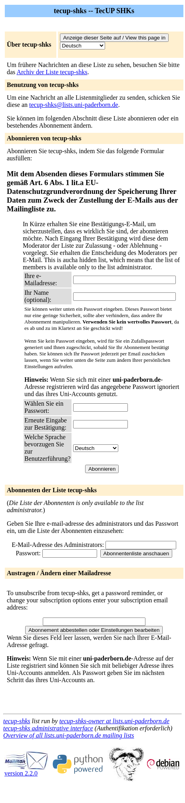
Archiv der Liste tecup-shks (51, 72)
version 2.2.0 (26, 770)
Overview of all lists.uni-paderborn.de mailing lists (68, 735)
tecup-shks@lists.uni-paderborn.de (73, 104)
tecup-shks (16, 721)
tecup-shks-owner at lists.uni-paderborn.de (114, 721)
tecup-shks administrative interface (48, 728)
